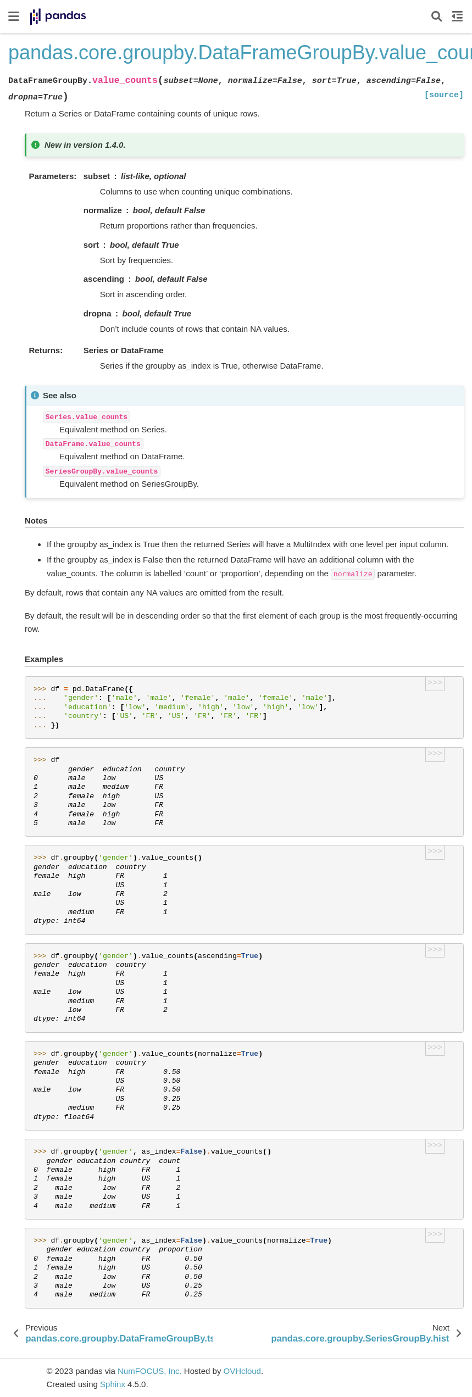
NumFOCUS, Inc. (150, 1371)
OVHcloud (242, 1371)
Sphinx (112, 1384)
